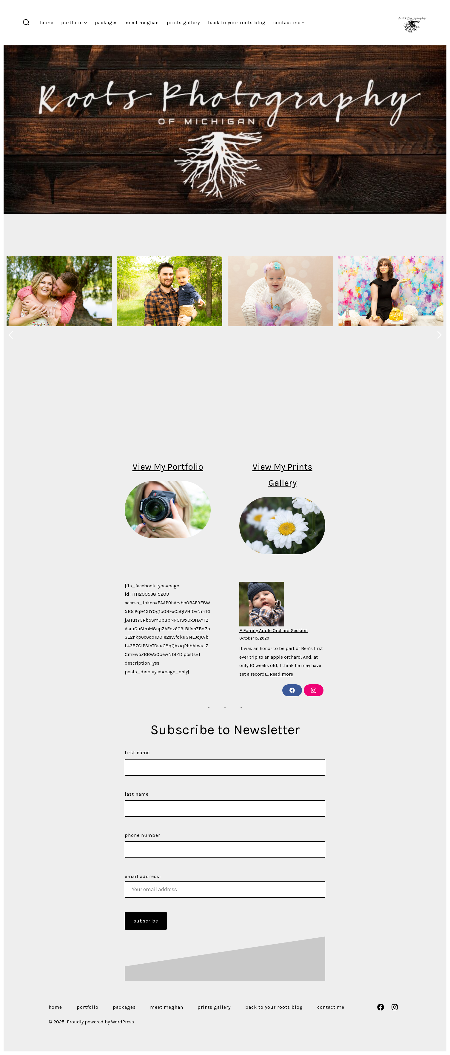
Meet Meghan (142, 22)
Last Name (137, 794)
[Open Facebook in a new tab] (380, 1007)
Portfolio (74, 22)
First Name (137, 752)
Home (46, 22)
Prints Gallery (183, 22)
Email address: (225, 886)
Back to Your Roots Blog (237, 22)
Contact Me (288, 22)
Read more (281, 674)
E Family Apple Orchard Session (273, 630)
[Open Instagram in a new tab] (394, 1007)
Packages (106, 22)
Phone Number (142, 835)
